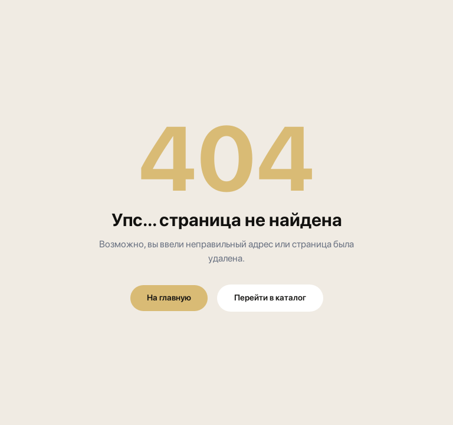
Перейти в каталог (270, 297)
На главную (169, 297)
